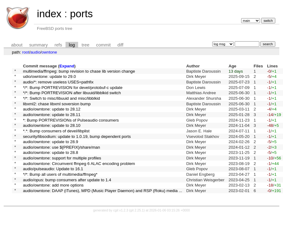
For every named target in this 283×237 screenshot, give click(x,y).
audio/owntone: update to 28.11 (52, 122)
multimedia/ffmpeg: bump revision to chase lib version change (79, 71)
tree (85, 44)
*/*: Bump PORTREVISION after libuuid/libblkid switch (72, 97)
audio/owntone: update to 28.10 (52, 135)
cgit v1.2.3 (120, 231)
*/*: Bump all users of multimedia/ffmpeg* (60, 192)
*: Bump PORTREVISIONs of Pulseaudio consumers (71, 129)
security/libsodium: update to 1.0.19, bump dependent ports (77, 148)
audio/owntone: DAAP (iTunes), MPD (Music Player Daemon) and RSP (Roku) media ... (102, 211)
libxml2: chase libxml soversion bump (57, 109)
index (49, 13)
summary (38, 44)
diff (120, 44)
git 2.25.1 (137, 231)
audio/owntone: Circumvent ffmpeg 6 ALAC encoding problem (79, 179)
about (16, 44)
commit (103, 44)
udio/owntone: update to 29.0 (49, 78)
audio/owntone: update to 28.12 (52, 116)
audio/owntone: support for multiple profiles (62, 173)
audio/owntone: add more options (53, 205)
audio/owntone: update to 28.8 (50, 167)
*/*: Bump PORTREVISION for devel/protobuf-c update (72, 90)
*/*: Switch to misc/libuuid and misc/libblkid (61, 103)
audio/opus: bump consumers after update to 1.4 (67, 198)
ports (81, 13)
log (72, 44)
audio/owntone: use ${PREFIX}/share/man (61, 160)
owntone (49, 52)
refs (58, 44)
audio (35, 52)
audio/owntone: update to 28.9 (50, 154)
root (25, 52)
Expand (66, 66)
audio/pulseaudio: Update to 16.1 (53, 186)
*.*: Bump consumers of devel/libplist (56, 141)
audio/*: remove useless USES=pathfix (58, 84)
